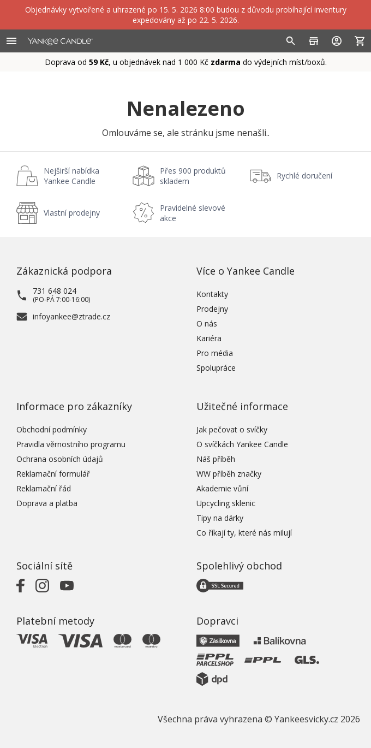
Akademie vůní (222, 488)
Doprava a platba (46, 503)
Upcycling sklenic (225, 503)
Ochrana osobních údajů (59, 459)
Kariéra (209, 338)
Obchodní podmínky (51, 429)
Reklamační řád (43, 488)
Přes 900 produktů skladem (193, 175)
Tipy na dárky (219, 518)
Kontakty (212, 294)
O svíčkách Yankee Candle (242, 444)
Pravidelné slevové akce (192, 213)
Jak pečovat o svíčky (231, 429)
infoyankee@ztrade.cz (71, 316)
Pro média (214, 353)
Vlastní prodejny (72, 212)
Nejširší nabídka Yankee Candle (71, 175)
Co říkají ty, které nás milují (244, 532)
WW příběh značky (228, 473)
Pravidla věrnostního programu (70, 444)
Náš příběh (215, 459)
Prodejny (212, 309)
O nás (206, 323)
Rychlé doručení (304, 175)
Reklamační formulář (53, 473)
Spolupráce (216, 368)
